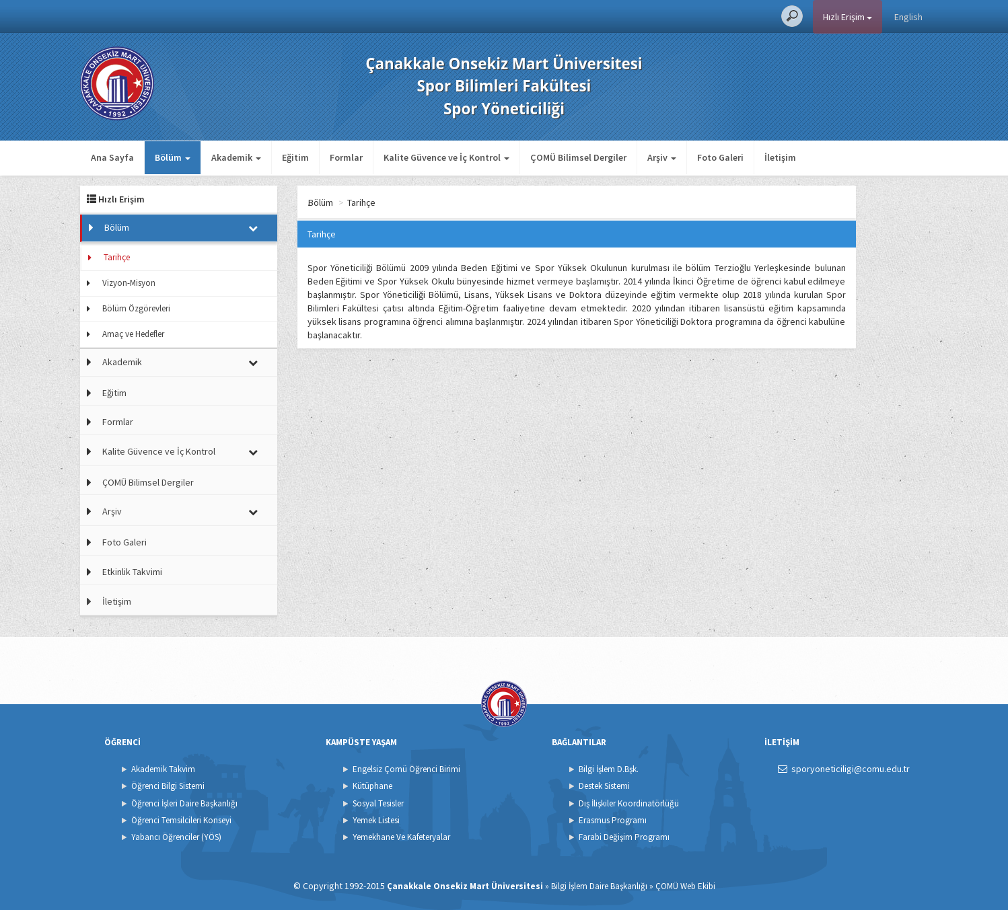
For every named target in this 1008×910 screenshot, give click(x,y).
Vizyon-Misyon (128, 283)
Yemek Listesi (376, 820)
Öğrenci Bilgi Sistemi (168, 786)
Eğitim (295, 157)
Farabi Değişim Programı (624, 837)
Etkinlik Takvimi (132, 572)
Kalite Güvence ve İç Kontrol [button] (446, 157)
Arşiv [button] (661, 157)
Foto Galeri (720, 157)
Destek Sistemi (604, 786)
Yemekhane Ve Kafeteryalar (401, 837)
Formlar (346, 157)
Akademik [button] (236, 157)
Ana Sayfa (112, 157)
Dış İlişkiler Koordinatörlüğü (629, 803)
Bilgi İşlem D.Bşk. (609, 769)
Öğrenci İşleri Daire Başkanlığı (184, 803)
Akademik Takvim (163, 769)
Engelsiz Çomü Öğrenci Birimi (406, 769)
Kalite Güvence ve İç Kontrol (158, 451)
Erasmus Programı (613, 820)
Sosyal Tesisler (378, 803)
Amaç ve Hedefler (133, 334)
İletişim (780, 157)
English (908, 17)
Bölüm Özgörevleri (136, 308)
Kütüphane (372, 786)
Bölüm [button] (172, 157)
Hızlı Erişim (847, 17)
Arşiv (112, 511)
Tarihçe (117, 257)
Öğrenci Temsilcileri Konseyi (181, 820)
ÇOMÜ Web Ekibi (685, 886)
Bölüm (116, 227)
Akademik (122, 362)
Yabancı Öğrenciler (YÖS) (176, 837)
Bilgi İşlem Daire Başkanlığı (599, 886)
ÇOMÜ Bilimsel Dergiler (578, 157)
